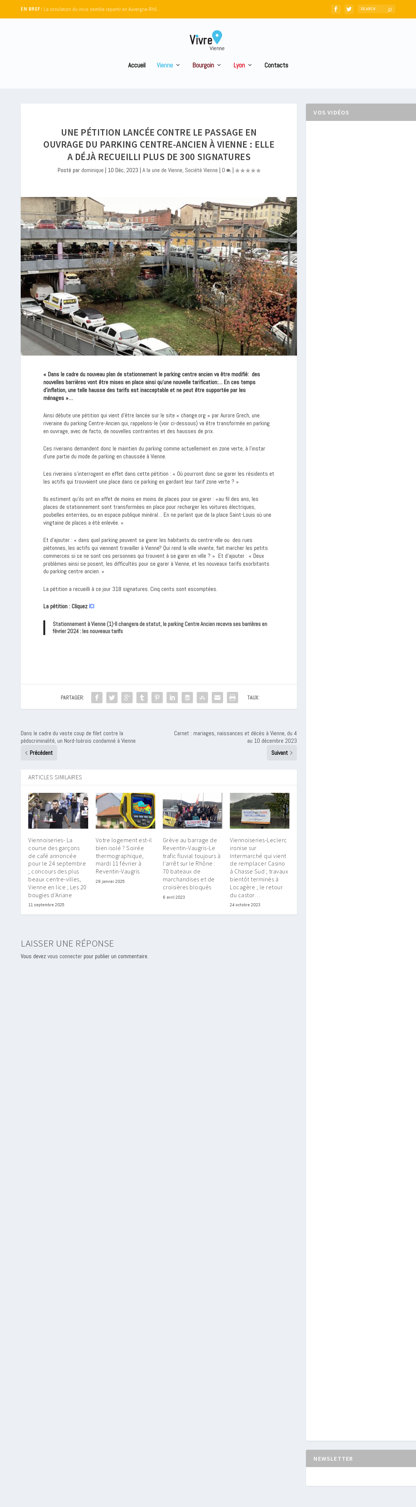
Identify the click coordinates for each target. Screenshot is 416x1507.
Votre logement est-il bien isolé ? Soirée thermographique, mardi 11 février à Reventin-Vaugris (124, 867)
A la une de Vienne (162, 182)
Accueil (136, 77)
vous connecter (64, 968)
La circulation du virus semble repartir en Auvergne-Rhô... (102, 9)
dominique (92, 182)
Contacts (276, 77)
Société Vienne (201, 182)
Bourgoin (203, 77)
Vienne (165, 77)
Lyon (239, 77)
